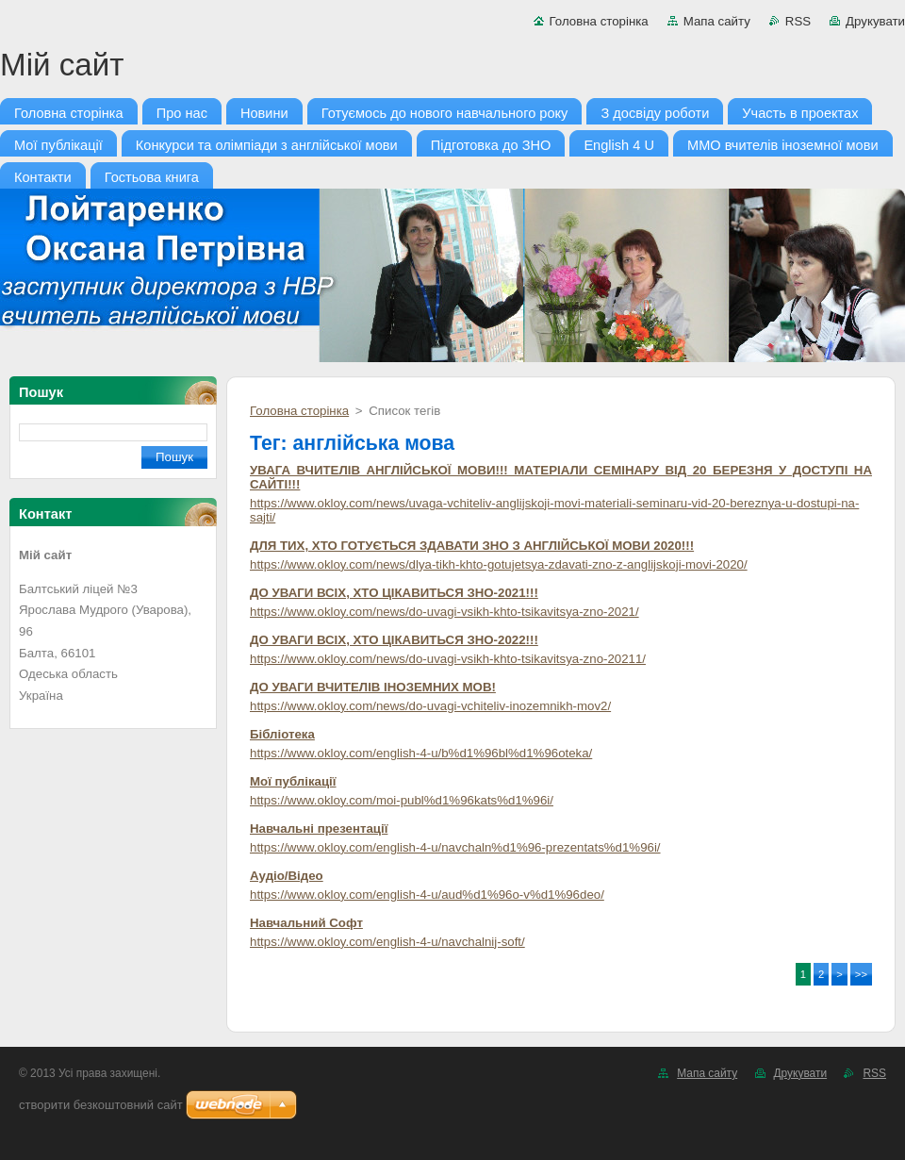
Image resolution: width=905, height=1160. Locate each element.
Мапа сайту (716, 21)
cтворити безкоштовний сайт (101, 1105)
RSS (798, 21)
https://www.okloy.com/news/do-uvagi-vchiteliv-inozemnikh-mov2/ (430, 706)
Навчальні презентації (318, 828)
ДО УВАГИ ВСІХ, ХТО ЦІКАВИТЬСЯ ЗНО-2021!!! (394, 593)
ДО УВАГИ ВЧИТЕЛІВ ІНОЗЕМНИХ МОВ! (373, 687)
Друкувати (875, 21)
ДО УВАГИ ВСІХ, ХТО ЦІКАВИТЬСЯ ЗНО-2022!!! (394, 640)
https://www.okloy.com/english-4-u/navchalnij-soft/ (387, 942)
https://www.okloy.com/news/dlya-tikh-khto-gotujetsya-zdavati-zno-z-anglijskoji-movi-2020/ (499, 564)
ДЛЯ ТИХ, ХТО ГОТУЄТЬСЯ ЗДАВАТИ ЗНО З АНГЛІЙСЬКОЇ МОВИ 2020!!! (472, 546)
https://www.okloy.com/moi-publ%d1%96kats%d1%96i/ (401, 800)
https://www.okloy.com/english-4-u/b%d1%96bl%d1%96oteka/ (421, 753)
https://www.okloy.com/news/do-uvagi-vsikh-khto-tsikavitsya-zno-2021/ (444, 612)
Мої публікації (293, 781)
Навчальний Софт (306, 923)
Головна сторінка (599, 21)
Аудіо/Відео (286, 876)
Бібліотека (282, 734)
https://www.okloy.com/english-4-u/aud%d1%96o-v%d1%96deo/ (427, 894)
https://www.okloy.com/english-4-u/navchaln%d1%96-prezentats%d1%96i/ (455, 847)
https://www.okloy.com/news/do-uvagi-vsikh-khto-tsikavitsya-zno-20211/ (448, 659)
